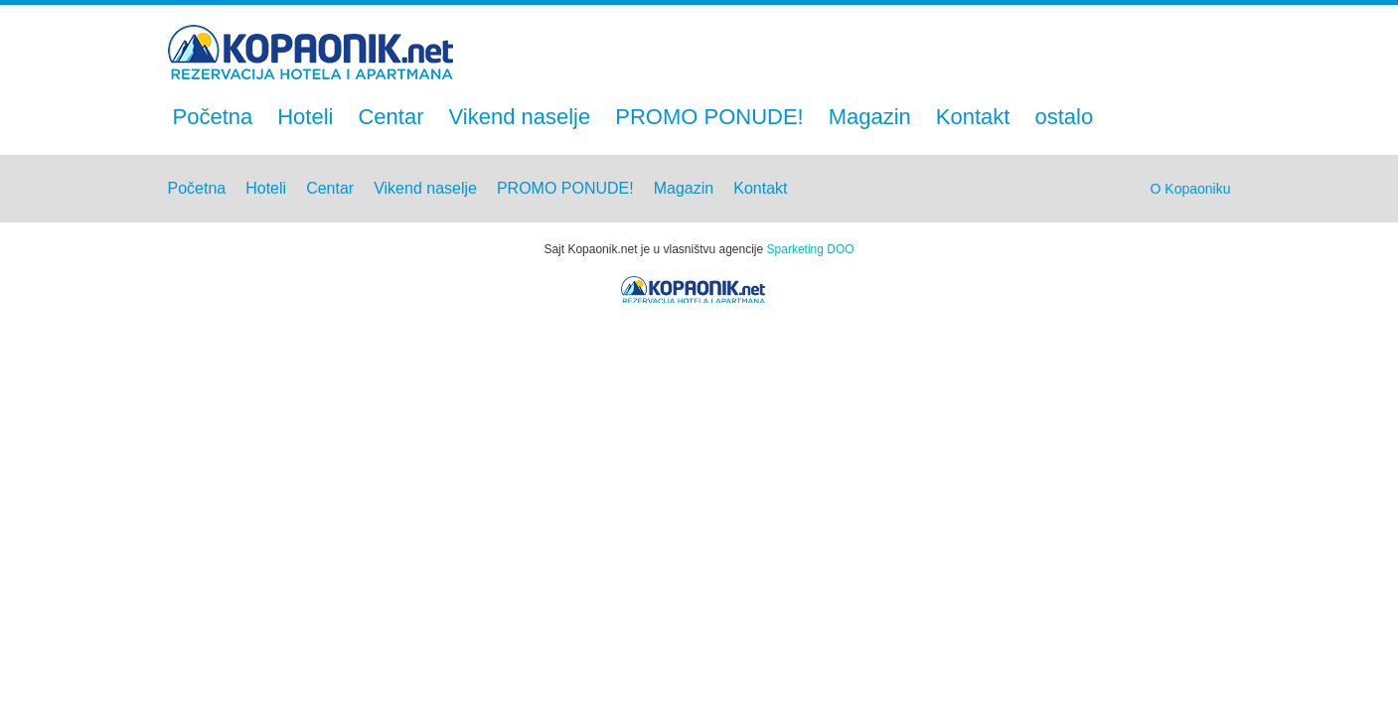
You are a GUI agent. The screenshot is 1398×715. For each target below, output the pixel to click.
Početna (213, 116)
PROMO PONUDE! (709, 116)
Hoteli (305, 116)
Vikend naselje (520, 116)
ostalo (1063, 116)
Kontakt (973, 116)
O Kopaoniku (1191, 189)
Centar (390, 116)
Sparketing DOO (810, 249)
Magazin (870, 116)
